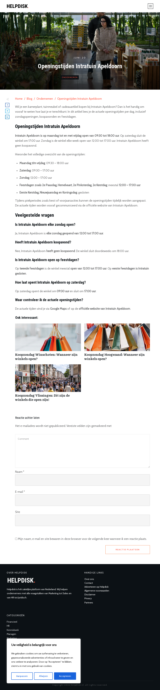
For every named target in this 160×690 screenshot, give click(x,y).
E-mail (20, 491)
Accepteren (65, 676)
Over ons (89, 579)
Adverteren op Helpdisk (96, 586)
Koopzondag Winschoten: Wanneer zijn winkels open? (48, 343)
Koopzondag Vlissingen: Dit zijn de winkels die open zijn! (48, 384)
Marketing (12, 638)
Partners (88, 602)
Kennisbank (13, 629)
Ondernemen (70, 77)
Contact (88, 582)
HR (8, 625)
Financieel (12, 621)
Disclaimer (89, 594)
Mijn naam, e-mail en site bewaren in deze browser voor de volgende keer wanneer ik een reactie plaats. (82, 539)
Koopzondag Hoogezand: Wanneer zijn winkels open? (117, 343)
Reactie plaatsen (128, 549)
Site (17, 512)
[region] (44, 661)
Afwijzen (43, 676)
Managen (11, 634)
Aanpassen (22, 676)
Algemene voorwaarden (96, 590)
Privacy (88, 598)
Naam (19, 471)
